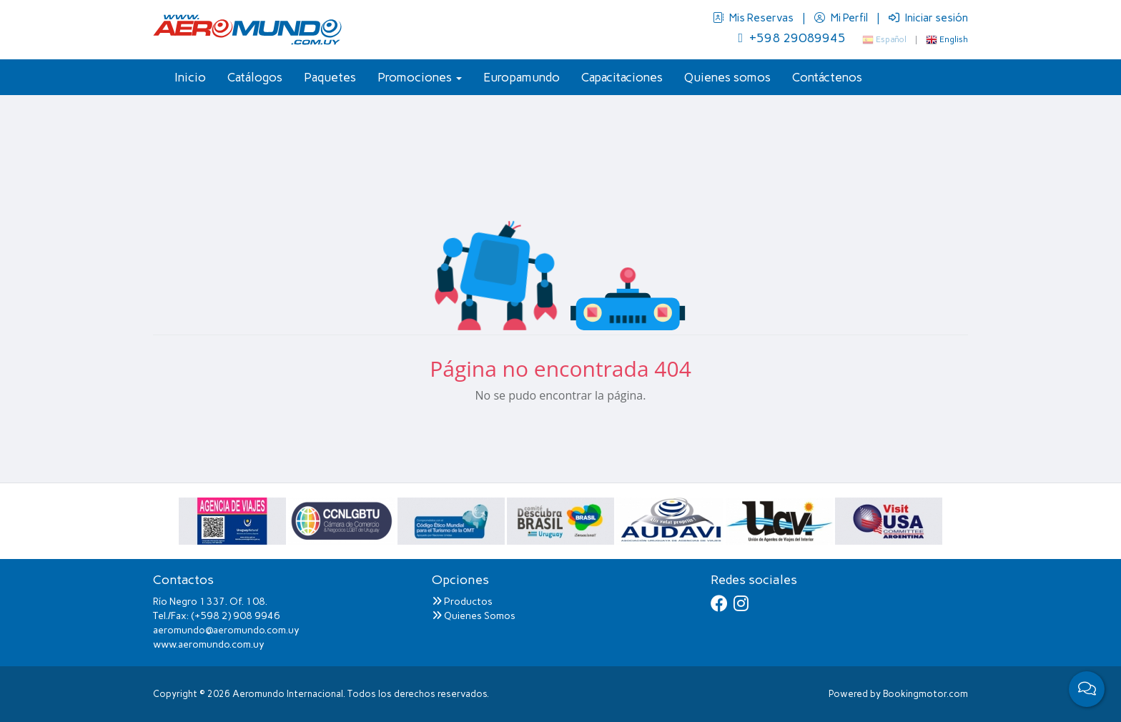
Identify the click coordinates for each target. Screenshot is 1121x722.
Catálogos (254, 77)
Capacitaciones (622, 77)
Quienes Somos (473, 616)
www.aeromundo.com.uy (209, 644)
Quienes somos (727, 77)
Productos (462, 601)
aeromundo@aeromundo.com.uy (226, 630)
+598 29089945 (792, 38)
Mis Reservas (754, 17)
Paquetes (330, 77)
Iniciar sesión (928, 17)
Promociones (419, 77)
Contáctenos (827, 77)
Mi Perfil (842, 17)
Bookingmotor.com (925, 693)
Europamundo (521, 77)
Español (884, 39)
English (947, 39)
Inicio (190, 77)
